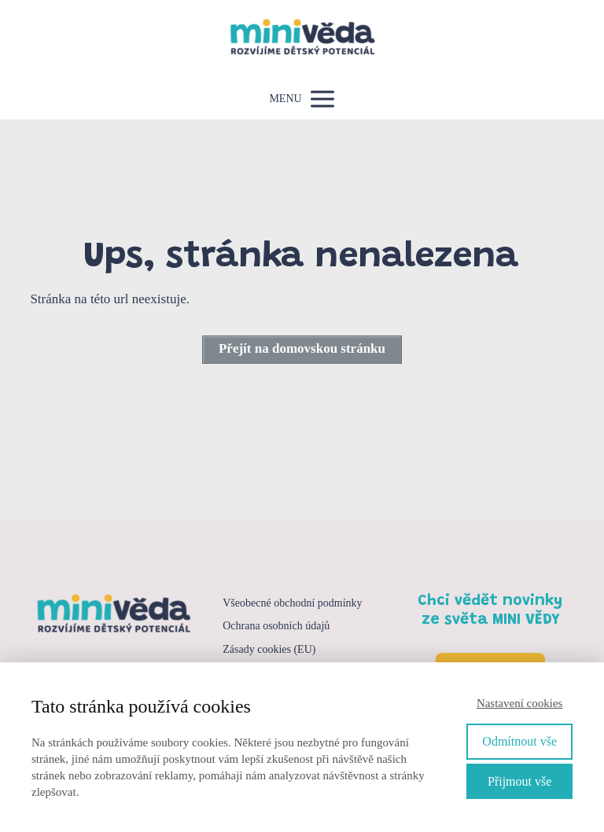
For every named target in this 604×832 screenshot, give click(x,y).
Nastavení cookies (520, 703)
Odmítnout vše (519, 741)
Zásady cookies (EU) (269, 649)
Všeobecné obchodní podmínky (292, 603)
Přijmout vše (519, 781)
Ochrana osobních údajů (276, 626)
